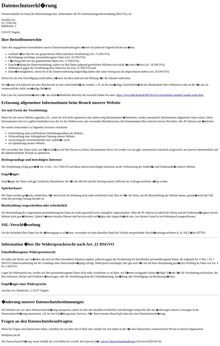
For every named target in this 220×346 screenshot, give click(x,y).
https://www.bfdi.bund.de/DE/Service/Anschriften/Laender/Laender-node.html (159, 95)
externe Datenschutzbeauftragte (118, 341)
